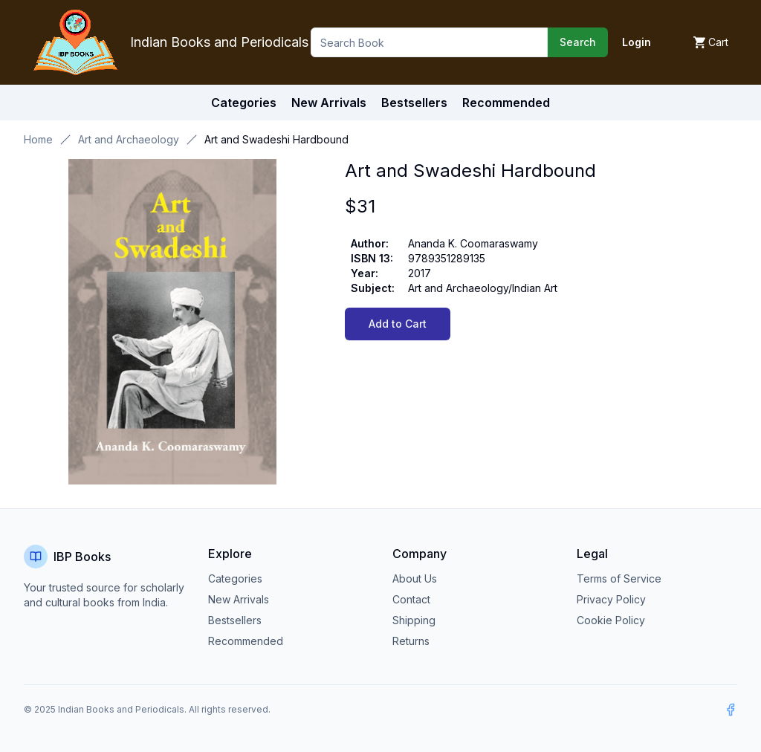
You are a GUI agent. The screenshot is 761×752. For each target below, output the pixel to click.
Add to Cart (398, 323)
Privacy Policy (611, 599)
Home (38, 139)
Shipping (413, 620)
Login (636, 42)
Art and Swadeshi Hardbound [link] (276, 139)
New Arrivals (238, 599)
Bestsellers (235, 620)
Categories (243, 102)
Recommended (245, 641)
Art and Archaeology (128, 139)
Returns (411, 641)
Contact (411, 599)
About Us (414, 578)
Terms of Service (619, 578)
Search (578, 42)
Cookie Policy (611, 620)
